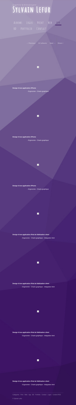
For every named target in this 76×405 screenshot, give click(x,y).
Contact (41, 29)
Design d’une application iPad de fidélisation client (31, 234)
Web (50, 23)
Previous (32, 43)
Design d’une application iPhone (24, 88)
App (58, 23)
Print (40, 23)
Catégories (16, 395)
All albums (42, 43)
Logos (29, 23)
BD (15, 29)
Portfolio (26, 29)
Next (51, 43)
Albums (18, 23)
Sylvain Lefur (32, 9)
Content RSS (57, 395)
